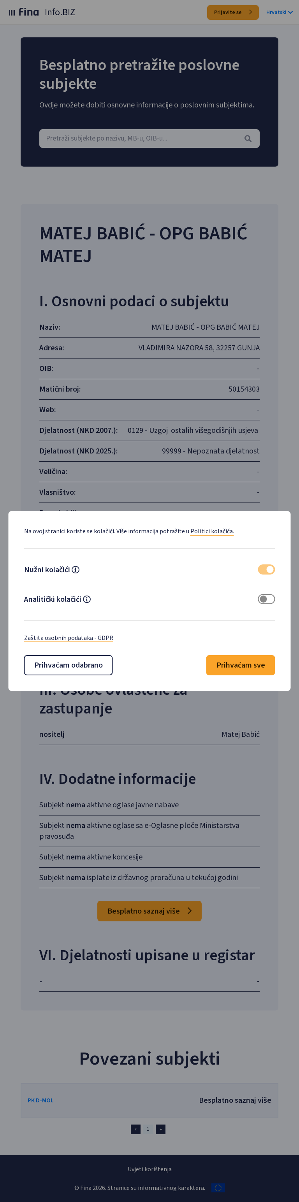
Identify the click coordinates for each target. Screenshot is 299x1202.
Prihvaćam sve (240, 665)
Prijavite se (233, 12)
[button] (75, 570)
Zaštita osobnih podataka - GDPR (68, 638)
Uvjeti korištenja (150, 1169)
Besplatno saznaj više (149, 911)
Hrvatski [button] (279, 12)
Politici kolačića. (212, 531)
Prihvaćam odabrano (68, 665)
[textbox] (149, 139)
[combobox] (149, 138)
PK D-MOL (41, 1100)
